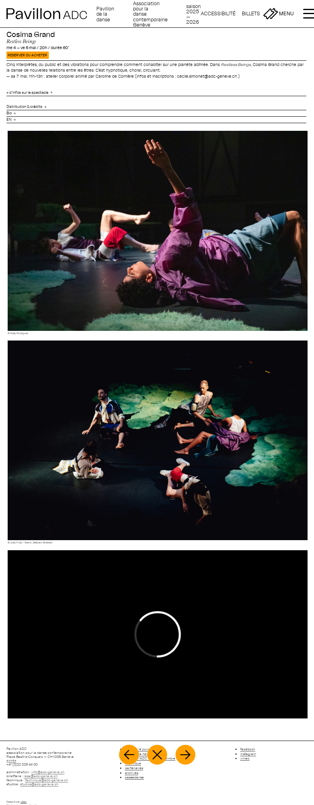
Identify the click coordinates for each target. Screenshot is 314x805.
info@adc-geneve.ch (47, 772)
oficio (24, 801)
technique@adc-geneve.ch (46, 780)
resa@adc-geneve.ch (41, 776)
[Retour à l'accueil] (49, 14)
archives (131, 773)
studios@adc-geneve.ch (39, 784)
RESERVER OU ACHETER (27, 55)
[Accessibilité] (218, 13)
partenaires (134, 768)
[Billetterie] (260, 14)
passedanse (134, 777)
